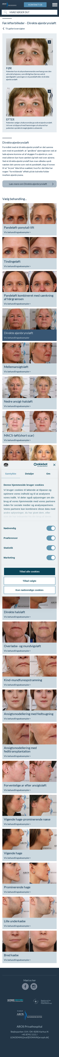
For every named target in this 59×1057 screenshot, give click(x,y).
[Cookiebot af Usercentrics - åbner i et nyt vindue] (35, 465)
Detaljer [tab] (29, 473)
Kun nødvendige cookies (30, 590)
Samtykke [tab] (10, 473)
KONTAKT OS (35, 4)
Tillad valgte (29, 580)
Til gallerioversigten (13, 28)
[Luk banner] (54, 465)
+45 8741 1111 (29, 1034)
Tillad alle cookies (29, 571)
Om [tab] (48, 473)
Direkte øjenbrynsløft (31, 184)
